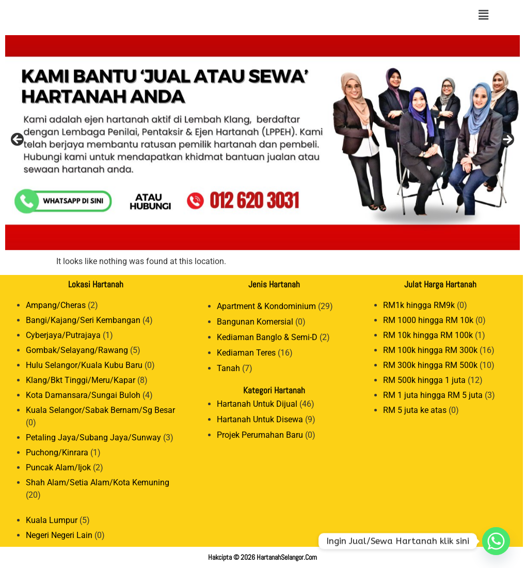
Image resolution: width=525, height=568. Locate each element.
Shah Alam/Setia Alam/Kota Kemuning (97, 482)
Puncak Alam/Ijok (58, 467)
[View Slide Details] (262, 142)
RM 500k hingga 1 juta (424, 380)
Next (507, 140)
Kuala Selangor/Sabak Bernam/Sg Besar (100, 410)
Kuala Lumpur (51, 520)
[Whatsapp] (496, 541)
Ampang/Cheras (56, 305)
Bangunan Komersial (255, 322)
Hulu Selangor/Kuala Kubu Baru (84, 365)
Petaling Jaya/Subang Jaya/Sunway (93, 437)
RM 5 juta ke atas (415, 410)
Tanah (228, 368)
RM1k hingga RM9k (419, 305)
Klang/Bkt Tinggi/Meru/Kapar (80, 380)
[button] (483, 15)
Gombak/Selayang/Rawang (77, 350)
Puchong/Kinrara (57, 452)
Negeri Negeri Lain (59, 535)
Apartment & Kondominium (266, 306)
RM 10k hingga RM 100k (428, 335)
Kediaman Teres (246, 353)
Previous (18, 140)
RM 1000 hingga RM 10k (428, 320)
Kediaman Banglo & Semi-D (267, 337)
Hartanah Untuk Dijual (257, 404)
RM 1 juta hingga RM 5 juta (433, 395)
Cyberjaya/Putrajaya (63, 335)
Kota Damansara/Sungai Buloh (83, 395)
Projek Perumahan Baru (260, 435)
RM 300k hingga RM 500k (430, 365)
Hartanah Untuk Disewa (260, 419)
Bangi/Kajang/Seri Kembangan (83, 320)
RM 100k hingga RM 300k (430, 350)
